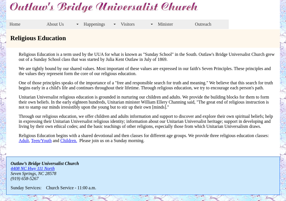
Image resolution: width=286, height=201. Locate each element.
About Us (55, 24)
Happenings (94, 24)
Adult (24, 140)
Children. (68, 140)
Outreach (203, 24)
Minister (165, 24)
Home (14, 24)
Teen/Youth (41, 140)
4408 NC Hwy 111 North (33, 168)
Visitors (128, 24)
